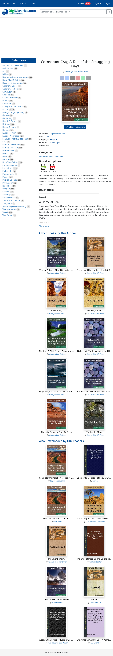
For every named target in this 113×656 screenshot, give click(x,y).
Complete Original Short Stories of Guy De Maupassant (64, 478)
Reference (6, 185)
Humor (5, 130)
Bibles (5, 74)
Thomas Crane (95, 602)
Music (5, 156)
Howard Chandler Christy (57, 562)
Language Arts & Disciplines (15, 138)
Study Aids (7, 203)
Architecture (8, 68)
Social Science (8, 197)
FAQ (14, 3)
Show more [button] (44, 226)
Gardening (7, 118)
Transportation (9, 209)
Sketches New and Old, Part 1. (56, 518)
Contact (33, 3)
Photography (8, 174)
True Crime (7, 215)
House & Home (9, 127)
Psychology (7, 183)
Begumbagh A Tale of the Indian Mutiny (57, 391)
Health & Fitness (9, 121)
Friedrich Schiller (95, 562)
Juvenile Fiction (9, 133)
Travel (5, 212)
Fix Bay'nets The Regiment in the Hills (94, 351)
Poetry (5, 177)
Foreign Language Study (13, 112)
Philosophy (7, 171)
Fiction (5, 109)
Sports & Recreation (11, 200)
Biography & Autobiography (15, 77)
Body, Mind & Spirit (11, 80)
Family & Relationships (12, 106)
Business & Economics (12, 83)
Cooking (6, 94)
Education (6, 103)
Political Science (9, 180)
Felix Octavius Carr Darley (57, 643)
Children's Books (9, 86)
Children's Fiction (10, 89)
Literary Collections (11, 144)
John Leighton (95, 643)
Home (6, 3)
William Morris (57, 602)
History (5, 124)
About (23, 3)
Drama (5, 100)
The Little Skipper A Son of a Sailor (56, 432)
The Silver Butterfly (56, 559)
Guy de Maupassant (57, 481)
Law (4, 141)
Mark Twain (57, 521)
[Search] (73, 11)
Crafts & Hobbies (10, 97)
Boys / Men (58, 156)
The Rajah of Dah (94, 432)
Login (107, 3)
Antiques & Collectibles (12, 65)
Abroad (94, 599)
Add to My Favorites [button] (75, 127)
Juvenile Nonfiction (10, 136)
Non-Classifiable (9, 162)
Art (3, 71)
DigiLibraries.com (58, 133)
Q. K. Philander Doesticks (95, 521)
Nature (5, 159)
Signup (97, 3)
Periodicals (7, 168)
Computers (7, 91)
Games (5, 115)
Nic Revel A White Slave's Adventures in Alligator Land (63, 351)
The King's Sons (94, 310)
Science (5, 191)
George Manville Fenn (77, 71)
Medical (5, 153)
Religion (6, 188)
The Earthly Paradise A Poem (56, 599)
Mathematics (8, 150)
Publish (84, 3)
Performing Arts (9, 165)
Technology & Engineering (14, 206)
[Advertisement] (56, 36)
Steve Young (56, 310)
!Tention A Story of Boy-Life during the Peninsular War (63, 270)
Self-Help (6, 194)
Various (95, 481)
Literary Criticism (10, 147)
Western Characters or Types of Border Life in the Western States (68, 640)
